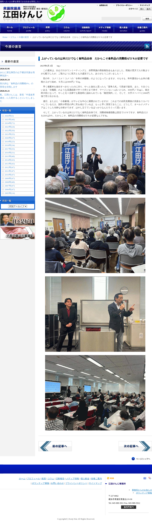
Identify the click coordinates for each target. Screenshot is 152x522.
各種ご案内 (96, 478)
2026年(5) (9, 116)
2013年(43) (10, 164)
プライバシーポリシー (76, 483)
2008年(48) (10, 182)
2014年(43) (10, 160)
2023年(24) (10, 127)
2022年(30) (10, 130)
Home (5, 37)
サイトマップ (95, 483)
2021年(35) (10, 134)
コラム (13, 37)
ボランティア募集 (40, 483)
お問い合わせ (57, 483)
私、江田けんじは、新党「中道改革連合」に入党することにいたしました (17, 98)
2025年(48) (10, 119)
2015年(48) (10, 156)
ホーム (22, 478)
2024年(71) (10, 123)
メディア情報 (72, 478)
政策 (44, 478)
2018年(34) (10, 145)
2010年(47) (10, 175)
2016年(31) (10, 153)
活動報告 (60, 478)
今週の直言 (24, 37)
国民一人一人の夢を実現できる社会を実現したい (20, 2)
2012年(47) (10, 167)
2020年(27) (10, 138)
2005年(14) (10, 193)
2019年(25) (10, 141)
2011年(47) (10, 171)
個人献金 (85, 478)
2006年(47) (10, 189)
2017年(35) (10, 149)
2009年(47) (10, 178)
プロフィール (33, 478)
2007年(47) (10, 186)
